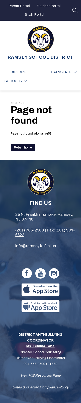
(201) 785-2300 (29, 230)
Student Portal (49, 6)
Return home (23, 147)
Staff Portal (34, 14)
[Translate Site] (63, 72)
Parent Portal (19, 6)
